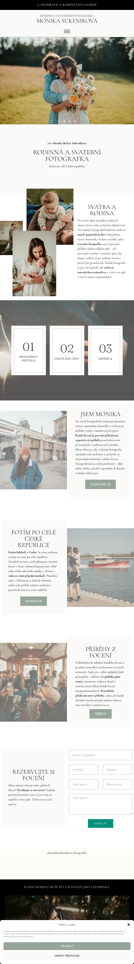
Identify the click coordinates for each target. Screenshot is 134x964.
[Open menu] (67, 31)
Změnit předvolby (67, 956)
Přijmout (67, 946)
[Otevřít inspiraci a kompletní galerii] (67, 5)
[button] (129, 924)
